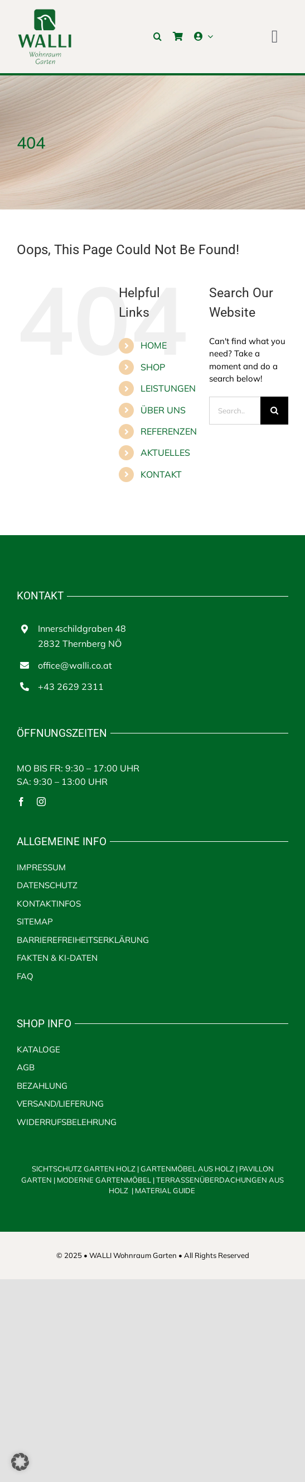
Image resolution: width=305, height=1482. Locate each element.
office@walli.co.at (75, 665)
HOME (154, 345)
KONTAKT (161, 474)
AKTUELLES (165, 452)
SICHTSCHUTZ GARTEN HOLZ (86, 1168)
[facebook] (21, 801)
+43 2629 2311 (71, 686)
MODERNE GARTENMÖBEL (105, 1179)
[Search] (274, 411)
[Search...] (234, 411)
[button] (157, 36)
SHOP (153, 367)
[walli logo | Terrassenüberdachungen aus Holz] (44, 12)
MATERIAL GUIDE (165, 1190)
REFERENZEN (169, 431)
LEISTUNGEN (168, 388)
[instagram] (41, 801)
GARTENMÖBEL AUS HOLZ (188, 1168)
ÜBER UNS (163, 410)
